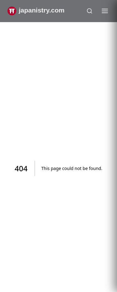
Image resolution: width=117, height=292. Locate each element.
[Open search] (89, 11)
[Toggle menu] (105, 11)
